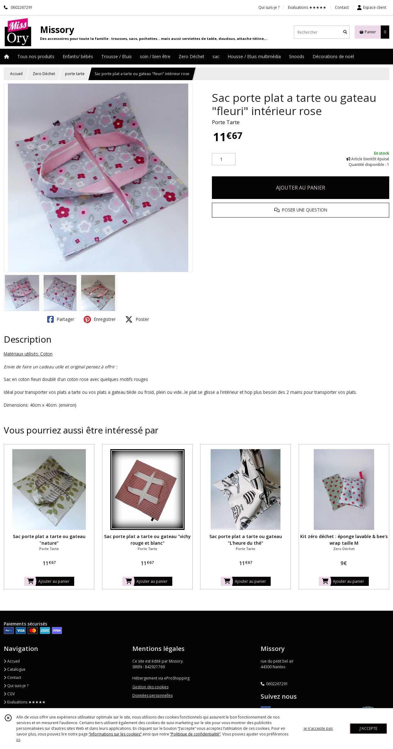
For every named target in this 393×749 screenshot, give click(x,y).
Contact (342, 7)
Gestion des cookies (150, 687)
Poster (137, 319)
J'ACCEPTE (368, 728)
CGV (9, 694)
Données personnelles (152, 695)
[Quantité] (223, 159)
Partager (60, 319)
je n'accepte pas (318, 728)
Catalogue (14, 669)
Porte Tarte (226, 122)
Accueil (16, 73)
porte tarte (75, 73)
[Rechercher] (345, 32)
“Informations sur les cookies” (115, 734)
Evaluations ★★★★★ (25, 702)
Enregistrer (100, 319)
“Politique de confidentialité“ (195, 734)
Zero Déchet (44, 73)
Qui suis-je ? (16, 685)
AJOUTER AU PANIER (300, 187)
